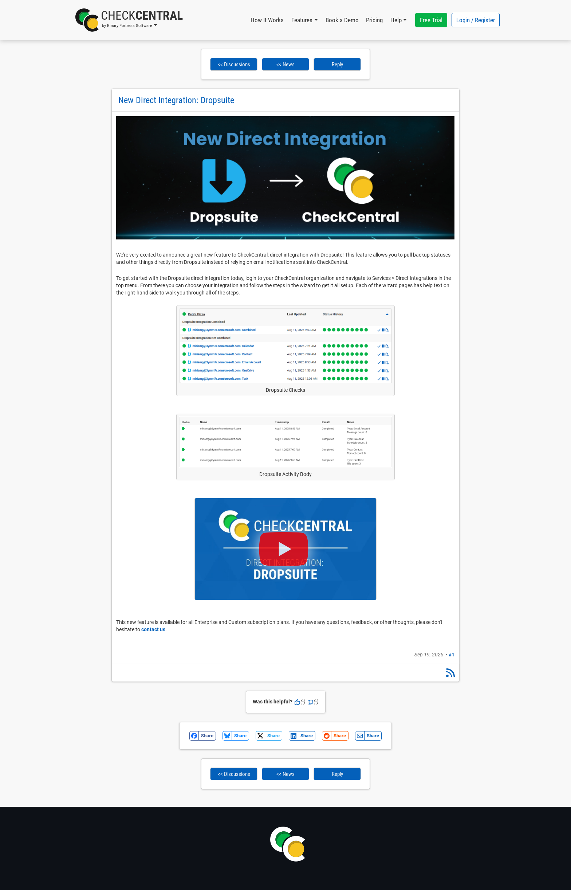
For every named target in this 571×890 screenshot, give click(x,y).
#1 (451, 654)
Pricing (374, 20)
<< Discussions (234, 64)
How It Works (267, 20)
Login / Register (475, 20)
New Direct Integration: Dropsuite (176, 100)
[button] (129, 20)
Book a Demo (342, 20)
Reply (337, 64)
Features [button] (301, 20)
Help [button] (396, 20)
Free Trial (431, 20)
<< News (285, 64)
